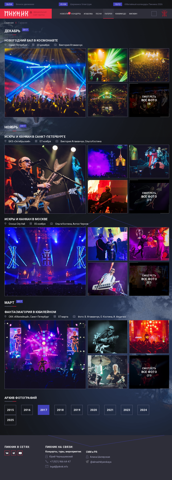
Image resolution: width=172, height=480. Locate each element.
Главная (55, 14)
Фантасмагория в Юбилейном (30, 312)
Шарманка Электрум (81, 4)
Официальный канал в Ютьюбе (20, 453)
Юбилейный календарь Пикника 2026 (143, 4)
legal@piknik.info (59, 466)
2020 (93, 410)
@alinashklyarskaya (100, 462)
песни (99, 13)
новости (65, 13)
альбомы (88, 13)
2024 (143, 410)
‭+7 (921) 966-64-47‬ (60, 461)
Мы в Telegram (13, 453)
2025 (10, 420)
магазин (133, 13)
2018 (60, 410)
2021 (110, 410)
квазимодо (120, 13)
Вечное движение (25, 4)
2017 (43, 410)
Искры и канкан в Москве (26, 219)
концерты (76, 13)
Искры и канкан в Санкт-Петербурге (35, 136)
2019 (77, 410)
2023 (126, 410)
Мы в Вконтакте (7, 453)
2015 (10, 410)
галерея (108, 13)
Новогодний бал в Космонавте (31, 40)
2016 (27, 410)
